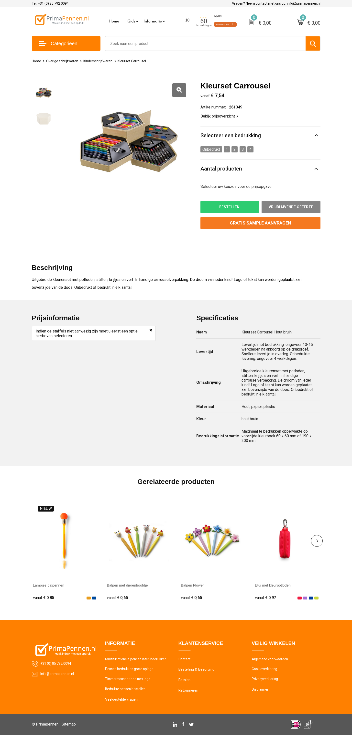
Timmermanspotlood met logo (129, 681)
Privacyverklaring (265, 681)
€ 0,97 (266, 598)
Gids (131, 21)
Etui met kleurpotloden (274, 586)
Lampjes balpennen (50, 586)
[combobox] (205, 43)
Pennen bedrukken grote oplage (130, 671)
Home (114, 21)
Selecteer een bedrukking (230, 136)
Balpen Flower (193, 586)
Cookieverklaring (265, 671)
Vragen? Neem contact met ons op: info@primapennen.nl (276, 3)
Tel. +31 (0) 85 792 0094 (50, 3)
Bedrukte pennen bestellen (126, 692)
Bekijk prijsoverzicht (219, 116)
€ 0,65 (118, 598)
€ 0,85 (44, 598)
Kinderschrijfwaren (100, 61)
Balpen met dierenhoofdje (129, 586)
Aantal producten (221, 169)
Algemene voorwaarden (271, 660)
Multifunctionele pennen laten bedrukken (137, 660)
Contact (184, 660)
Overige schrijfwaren (63, 61)
